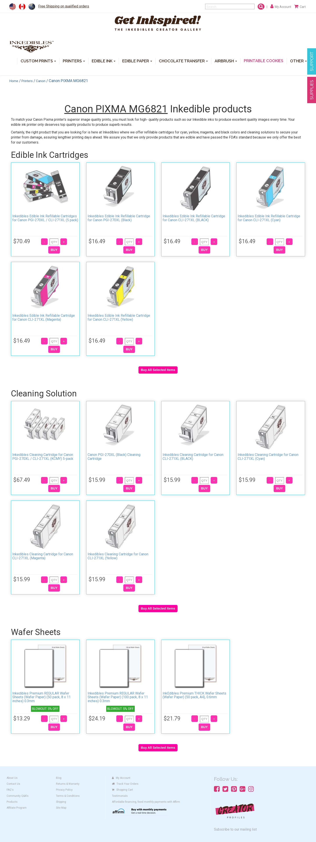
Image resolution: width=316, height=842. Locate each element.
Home (13, 81)
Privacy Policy (64, 789)
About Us (12, 777)
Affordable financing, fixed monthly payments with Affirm (146, 801)
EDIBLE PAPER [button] (137, 60)
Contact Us (13, 783)
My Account (121, 777)
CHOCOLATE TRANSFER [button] (183, 60)
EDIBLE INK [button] (103, 60)
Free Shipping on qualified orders (63, 6)
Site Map (61, 807)
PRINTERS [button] (74, 60)
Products (12, 801)
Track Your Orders (125, 783)
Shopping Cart (122, 789)
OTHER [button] (298, 60)
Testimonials (120, 795)
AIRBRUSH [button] (226, 60)
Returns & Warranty (67, 783)
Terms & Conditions (68, 795)
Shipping (61, 801)
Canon (40, 81)
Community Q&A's (18, 795)
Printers (27, 81)
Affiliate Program (17, 807)
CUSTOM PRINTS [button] (38, 60)
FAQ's (10, 789)
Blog (58, 777)
